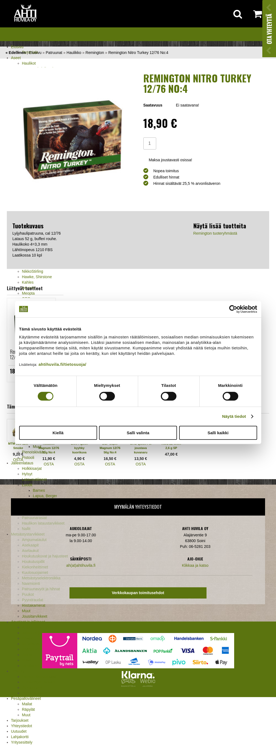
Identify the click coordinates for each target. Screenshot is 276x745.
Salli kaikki (218, 432)
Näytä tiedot (234, 416)
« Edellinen (15, 52)
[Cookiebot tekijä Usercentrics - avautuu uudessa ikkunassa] (233, 309)
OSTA (18, 460)
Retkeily (18, 671)
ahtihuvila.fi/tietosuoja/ (62, 364)
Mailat (27, 704)
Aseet (16, 58)
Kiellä (58, 432)
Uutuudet (19, 731)
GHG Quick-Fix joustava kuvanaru (140, 448)
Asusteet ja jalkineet (28, 622)
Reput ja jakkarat (36, 693)
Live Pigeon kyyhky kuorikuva (79, 448)
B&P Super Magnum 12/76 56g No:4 (110, 448)
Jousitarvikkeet (34, 616)
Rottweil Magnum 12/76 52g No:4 (48, 448)
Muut (26, 715)
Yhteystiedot (21, 726)
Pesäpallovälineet (26, 698)
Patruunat (54, 52)
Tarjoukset (19, 720)
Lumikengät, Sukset (39, 682)
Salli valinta (138, 432)
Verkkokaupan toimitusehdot (138, 593)
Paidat (27, 654)
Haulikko (73, 52)
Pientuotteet (32, 687)
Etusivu (17, 47)
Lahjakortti (20, 737)
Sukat (27, 660)
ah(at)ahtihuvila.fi (80, 565)
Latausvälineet (34, 479)
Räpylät (28, 709)
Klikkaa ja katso (195, 565)
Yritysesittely (22, 742)
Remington (95, 52)
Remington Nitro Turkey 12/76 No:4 (138, 52)
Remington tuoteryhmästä (215, 233)
